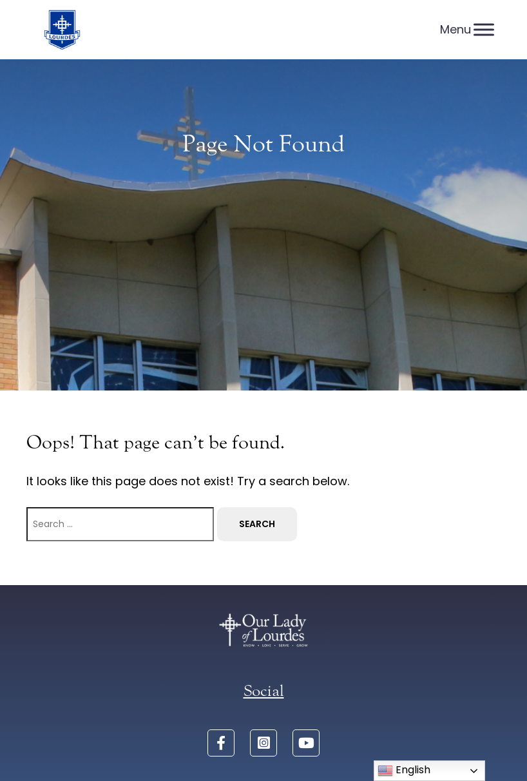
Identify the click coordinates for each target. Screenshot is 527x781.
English (404, 770)
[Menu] (484, 29)
